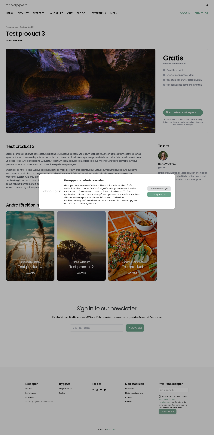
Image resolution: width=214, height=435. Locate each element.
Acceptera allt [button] (159, 194)
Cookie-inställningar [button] (159, 188)
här (94, 203)
